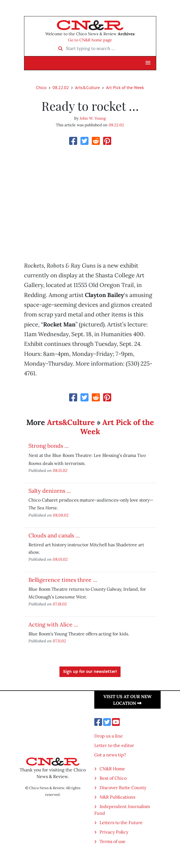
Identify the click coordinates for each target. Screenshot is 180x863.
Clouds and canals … (54, 535)
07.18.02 (60, 604)
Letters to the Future (121, 822)
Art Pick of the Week (125, 87)
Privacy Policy (114, 832)
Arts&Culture (87, 87)
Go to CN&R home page (90, 39)
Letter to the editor (114, 745)
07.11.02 (59, 640)
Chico (41, 87)
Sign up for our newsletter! (90, 672)
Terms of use (113, 841)
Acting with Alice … (53, 624)
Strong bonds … (48, 445)
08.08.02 (61, 515)
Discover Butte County (123, 787)
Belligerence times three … (62, 579)
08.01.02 (60, 559)
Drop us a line (108, 736)
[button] (148, 63)
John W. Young (93, 118)
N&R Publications (117, 797)
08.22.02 (61, 87)
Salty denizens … (49, 490)
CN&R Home (112, 768)
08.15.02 (60, 470)
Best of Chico (113, 778)
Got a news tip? (110, 755)
